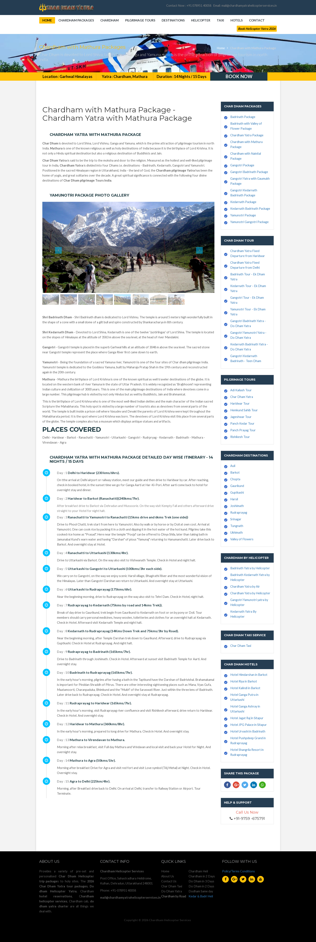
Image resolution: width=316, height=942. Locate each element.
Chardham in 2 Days (202, 876)
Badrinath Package (242, 117)
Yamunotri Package (243, 215)
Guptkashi (237, 492)
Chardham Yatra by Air (245, 586)
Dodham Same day (201, 891)
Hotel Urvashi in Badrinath (247, 731)
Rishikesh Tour (240, 437)
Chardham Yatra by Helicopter (250, 593)
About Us (167, 876)
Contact (257, 20)
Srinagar (235, 519)
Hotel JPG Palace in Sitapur (248, 724)
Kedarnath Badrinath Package (250, 208)
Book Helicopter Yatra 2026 (257, 28)
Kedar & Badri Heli (201, 896)
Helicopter (200, 20)
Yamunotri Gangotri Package (249, 222)
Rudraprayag (238, 512)
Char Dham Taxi (240, 645)
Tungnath (236, 526)
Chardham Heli (198, 871)
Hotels (236, 20)
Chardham (109, 20)
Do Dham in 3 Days (201, 881)
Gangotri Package (242, 165)
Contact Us (168, 881)
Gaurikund (237, 486)
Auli (232, 466)
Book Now (238, 76)
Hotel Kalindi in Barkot (245, 688)
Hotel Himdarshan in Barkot (248, 674)
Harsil (234, 499)
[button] (55, 247)
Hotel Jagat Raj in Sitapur (246, 718)
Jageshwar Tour (241, 417)
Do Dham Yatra (171, 891)
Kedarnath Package (243, 202)
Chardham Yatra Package (246, 135)
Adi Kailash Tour (241, 390)
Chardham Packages (76, 20)
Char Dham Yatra (241, 397)
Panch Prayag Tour (243, 430)
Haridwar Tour (240, 403)
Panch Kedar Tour (242, 423)
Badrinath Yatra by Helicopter (250, 568)
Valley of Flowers (241, 539)
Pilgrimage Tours (140, 20)
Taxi (220, 20)
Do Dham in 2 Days (201, 886)
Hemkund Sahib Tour (244, 410)
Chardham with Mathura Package (253, 48)
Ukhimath (236, 532)
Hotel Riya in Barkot (243, 681)
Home (47, 20)
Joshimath (237, 506)
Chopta (235, 479)
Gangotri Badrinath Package (249, 172)
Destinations (173, 20)
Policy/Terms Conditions (238, 871)
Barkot (235, 472)
